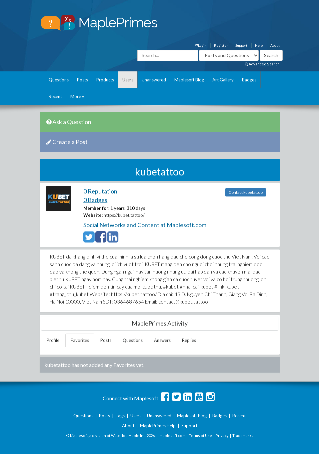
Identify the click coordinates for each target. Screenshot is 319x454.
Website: (93, 215)
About (275, 45)
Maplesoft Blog (189, 79)
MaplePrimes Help (158, 425)
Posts (82, 79)
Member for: (96, 208)
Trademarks (242, 435)
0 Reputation (100, 191)
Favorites (80, 340)
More (77, 96)
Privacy (222, 435)
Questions (59, 79)
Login (200, 45)
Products (105, 79)
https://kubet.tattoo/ (124, 215)
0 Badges (95, 199)
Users (127, 79)
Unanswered (154, 79)
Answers (162, 340)
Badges (249, 79)
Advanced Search (262, 64)
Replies (189, 340)
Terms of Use (200, 435)
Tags (120, 415)
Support (241, 45)
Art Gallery (223, 79)
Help (259, 45)
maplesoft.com (172, 435)
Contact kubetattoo (246, 192)
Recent (55, 96)
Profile (53, 340)
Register (221, 45)
